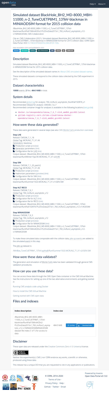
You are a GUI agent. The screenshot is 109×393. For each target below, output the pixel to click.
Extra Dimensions (43, 50)
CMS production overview (75, 130)
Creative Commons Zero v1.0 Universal (65, 346)
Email (63, 386)
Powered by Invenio (94, 373)
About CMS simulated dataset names (76, 71)
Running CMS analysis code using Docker (30, 286)
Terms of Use (54, 379)
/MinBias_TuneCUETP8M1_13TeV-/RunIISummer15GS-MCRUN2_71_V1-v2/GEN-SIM (52, 250)
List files (71, 325)
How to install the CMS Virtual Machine (29, 291)
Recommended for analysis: (29, 102)
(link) (37, 148)
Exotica (32, 50)
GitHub (47, 386)
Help (61, 383)
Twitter (56, 386)
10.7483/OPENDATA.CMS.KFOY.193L (43, 43)
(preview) (35, 146)
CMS (52, 50)
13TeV (58, 50)
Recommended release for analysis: (28, 104)
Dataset (16, 50)
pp (63, 50)
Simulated (25, 50)
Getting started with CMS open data (28, 295)
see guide (88, 107)
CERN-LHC (70, 50)
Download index (84, 325)
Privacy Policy (51, 383)
